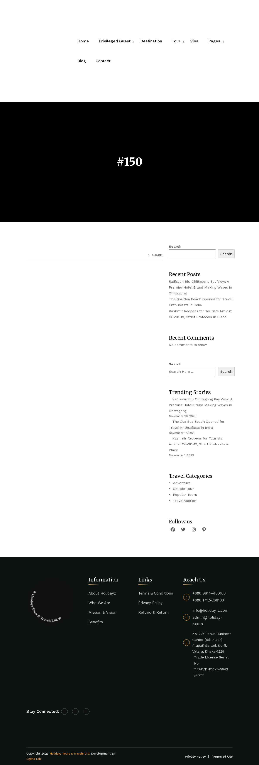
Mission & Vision (102, 612)
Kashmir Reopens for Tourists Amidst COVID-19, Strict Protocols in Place (199, 444)
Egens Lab (33, 758)
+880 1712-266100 (208, 600)
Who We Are (99, 603)
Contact (103, 60)
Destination (151, 41)
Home (83, 41)
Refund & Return (153, 612)
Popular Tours (185, 495)
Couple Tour (183, 489)
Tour (176, 41)
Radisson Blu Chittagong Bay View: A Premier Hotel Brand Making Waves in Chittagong (200, 287)
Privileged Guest (114, 41)
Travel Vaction (184, 501)
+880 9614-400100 (209, 593)
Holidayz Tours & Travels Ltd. (70, 753)
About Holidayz (102, 593)
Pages (214, 41)
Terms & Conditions (155, 593)
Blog (81, 60)
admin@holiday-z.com (207, 620)
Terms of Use (222, 756)
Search (175, 246)
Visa (194, 41)
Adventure (182, 483)
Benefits (95, 622)
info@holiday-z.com (210, 610)
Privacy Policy (150, 603)
